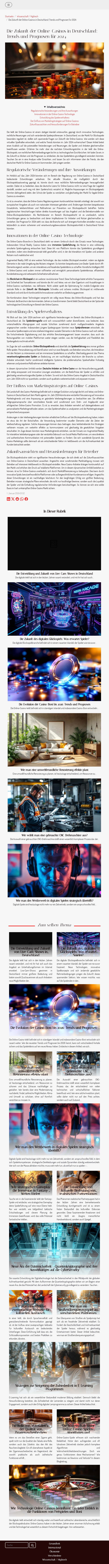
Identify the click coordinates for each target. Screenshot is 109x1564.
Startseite (9, 16)
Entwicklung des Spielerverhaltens (54, 117)
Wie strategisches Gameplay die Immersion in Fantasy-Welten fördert (30, 1190)
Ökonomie (54, 1551)
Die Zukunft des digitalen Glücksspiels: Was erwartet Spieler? (54, 639)
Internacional (54, 1547)
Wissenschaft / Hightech (27, 16)
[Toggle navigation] (8, 4)
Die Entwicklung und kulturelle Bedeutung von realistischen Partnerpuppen (78, 1190)
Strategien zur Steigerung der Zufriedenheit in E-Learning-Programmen (54, 1387)
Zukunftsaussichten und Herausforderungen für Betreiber (54, 124)
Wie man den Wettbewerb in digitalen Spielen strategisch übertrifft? (54, 900)
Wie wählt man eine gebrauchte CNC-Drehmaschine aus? (54, 835)
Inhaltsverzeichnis (56, 107)
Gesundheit (54, 1543)
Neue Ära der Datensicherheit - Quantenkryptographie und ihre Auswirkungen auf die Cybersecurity (55, 1268)
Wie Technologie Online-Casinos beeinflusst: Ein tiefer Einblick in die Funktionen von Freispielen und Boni (54, 1510)
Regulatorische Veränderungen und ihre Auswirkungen (54, 110)
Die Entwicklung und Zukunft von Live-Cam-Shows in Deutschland (54, 573)
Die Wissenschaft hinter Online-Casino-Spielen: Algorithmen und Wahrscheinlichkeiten (78, 1431)
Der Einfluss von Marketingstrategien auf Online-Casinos (55, 121)
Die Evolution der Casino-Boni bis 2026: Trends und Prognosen (54, 704)
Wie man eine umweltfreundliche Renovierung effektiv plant (54, 770)
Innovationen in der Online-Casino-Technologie (54, 114)
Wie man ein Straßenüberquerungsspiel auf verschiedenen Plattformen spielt (78, 1311)
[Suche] (16, 1545)
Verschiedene (54, 1555)
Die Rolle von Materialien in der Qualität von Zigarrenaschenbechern (30, 1429)
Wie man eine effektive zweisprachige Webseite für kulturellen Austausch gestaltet (30, 1311)
